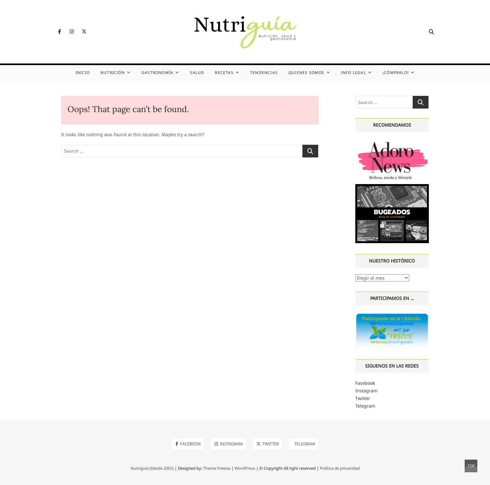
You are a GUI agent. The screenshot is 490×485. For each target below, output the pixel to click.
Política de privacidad (340, 468)
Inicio (82, 72)
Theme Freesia (216, 468)
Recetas (224, 72)
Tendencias (264, 72)
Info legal (353, 72)
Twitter (362, 398)
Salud (197, 72)
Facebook (365, 383)
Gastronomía (157, 72)
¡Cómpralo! (396, 72)
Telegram (365, 406)
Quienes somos (306, 72)
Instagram (366, 391)
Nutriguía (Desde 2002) (152, 468)
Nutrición (112, 72)
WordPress (245, 468)
